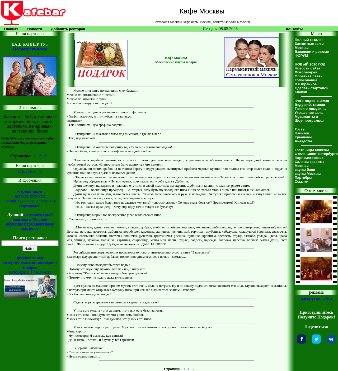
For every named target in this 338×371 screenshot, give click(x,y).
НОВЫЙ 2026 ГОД (310, 64)
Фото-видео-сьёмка (312, 101)
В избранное (306, 84)
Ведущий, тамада (310, 105)
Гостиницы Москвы (312, 150)
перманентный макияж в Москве (33, 217)
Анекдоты (303, 141)
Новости (34, 29)
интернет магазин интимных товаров (30, 265)
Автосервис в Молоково (29, 272)
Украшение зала (309, 113)
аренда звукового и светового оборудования (30, 203)
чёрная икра (30, 191)
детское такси (30, 258)
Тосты (300, 129)
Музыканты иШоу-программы (309, 119)
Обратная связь (309, 76)
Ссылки (301, 182)
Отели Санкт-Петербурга (316, 154)
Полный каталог (309, 40)
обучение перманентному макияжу (30, 226)
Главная (11, 29)
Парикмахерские (309, 158)
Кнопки (301, 92)
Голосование (306, 80)
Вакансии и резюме (312, 52)
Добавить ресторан (68, 29)
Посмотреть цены (30, 49)
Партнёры (303, 178)
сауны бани (305, 170)
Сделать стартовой (311, 88)
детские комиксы (30, 196)
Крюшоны (303, 137)
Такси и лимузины (311, 109)
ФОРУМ (301, 56)
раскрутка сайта (316, 298)
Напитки (302, 133)
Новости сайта (307, 68)
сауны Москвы (308, 174)
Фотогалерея (306, 72)
